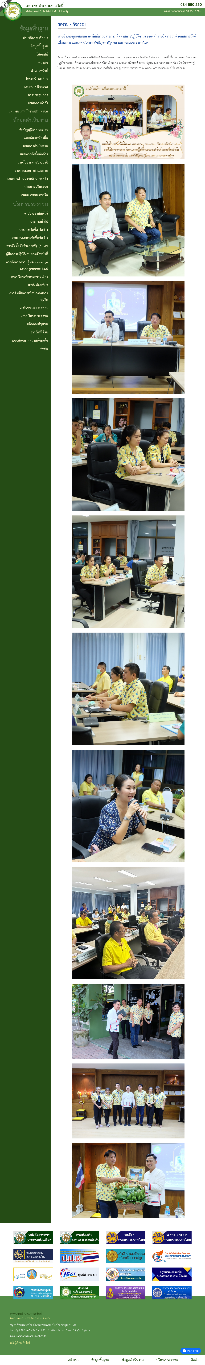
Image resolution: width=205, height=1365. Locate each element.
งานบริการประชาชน (34, 316)
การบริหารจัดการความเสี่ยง (29, 277)
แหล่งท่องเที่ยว (38, 285)
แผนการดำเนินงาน (35, 146)
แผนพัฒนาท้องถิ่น (36, 138)
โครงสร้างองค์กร (37, 79)
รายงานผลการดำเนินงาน (31, 171)
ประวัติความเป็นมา (35, 38)
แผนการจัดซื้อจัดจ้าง (34, 154)
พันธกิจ (43, 63)
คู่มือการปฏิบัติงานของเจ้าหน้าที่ (27, 254)
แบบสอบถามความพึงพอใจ (30, 340)
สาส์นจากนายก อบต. (34, 308)
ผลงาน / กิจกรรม (36, 87)
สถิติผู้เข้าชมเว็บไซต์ (20, 1343)
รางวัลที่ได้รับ (39, 332)
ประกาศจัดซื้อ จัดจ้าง (33, 230)
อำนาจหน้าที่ (39, 71)
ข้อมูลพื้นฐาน (100, 1360)
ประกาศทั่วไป (39, 222)
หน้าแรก (73, 1360)
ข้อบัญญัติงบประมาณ (33, 130)
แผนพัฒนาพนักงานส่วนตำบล (28, 111)
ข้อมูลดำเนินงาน (133, 1360)
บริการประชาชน (167, 1360)
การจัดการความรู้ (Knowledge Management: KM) (27, 265)
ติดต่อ (195, 1360)
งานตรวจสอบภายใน (34, 195)
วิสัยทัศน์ (42, 54)
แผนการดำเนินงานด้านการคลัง (27, 179)
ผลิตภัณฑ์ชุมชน (37, 324)
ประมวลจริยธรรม (36, 187)
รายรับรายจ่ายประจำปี (33, 162)
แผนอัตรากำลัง (38, 103)
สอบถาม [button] (191, 1351)
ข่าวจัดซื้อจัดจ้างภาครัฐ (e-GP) (27, 246)
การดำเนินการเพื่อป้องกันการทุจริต (28, 296)
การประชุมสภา (38, 95)
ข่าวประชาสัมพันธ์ (36, 213)
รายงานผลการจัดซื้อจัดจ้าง (30, 238)
